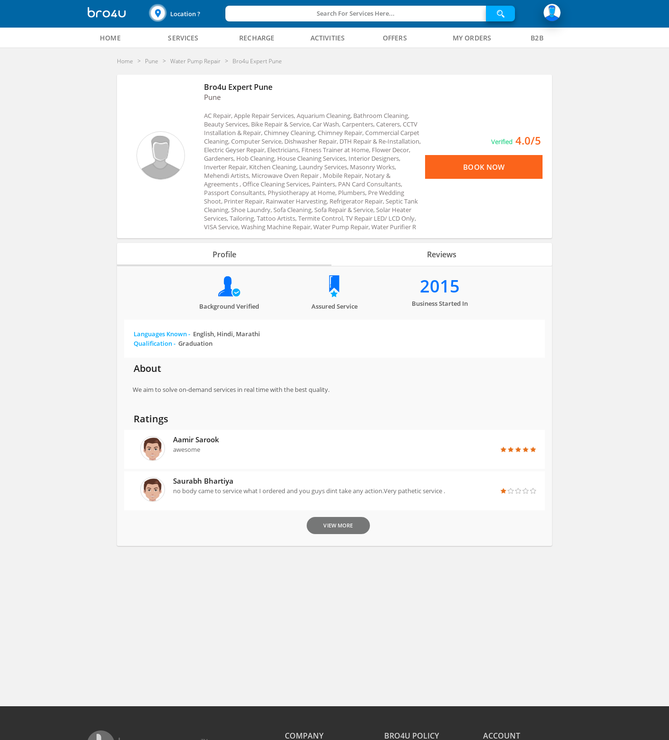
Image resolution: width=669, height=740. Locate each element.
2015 (440, 286)
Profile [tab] (224, 254)
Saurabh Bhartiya (203, 481)
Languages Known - (197, 334)
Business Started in (440, 303)
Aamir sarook (196, 439)
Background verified (229, 306)
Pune (212, 97)
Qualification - (173, 343)
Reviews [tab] (441, 254)
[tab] (110, 38)
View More (338, 525)
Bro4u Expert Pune (238, 87)
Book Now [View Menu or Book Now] (483, 167)
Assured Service (334, 306)
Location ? (185, 14)
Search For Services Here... (356, 13)
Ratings (151, 418)
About (147, 368)
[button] (186, 13)
